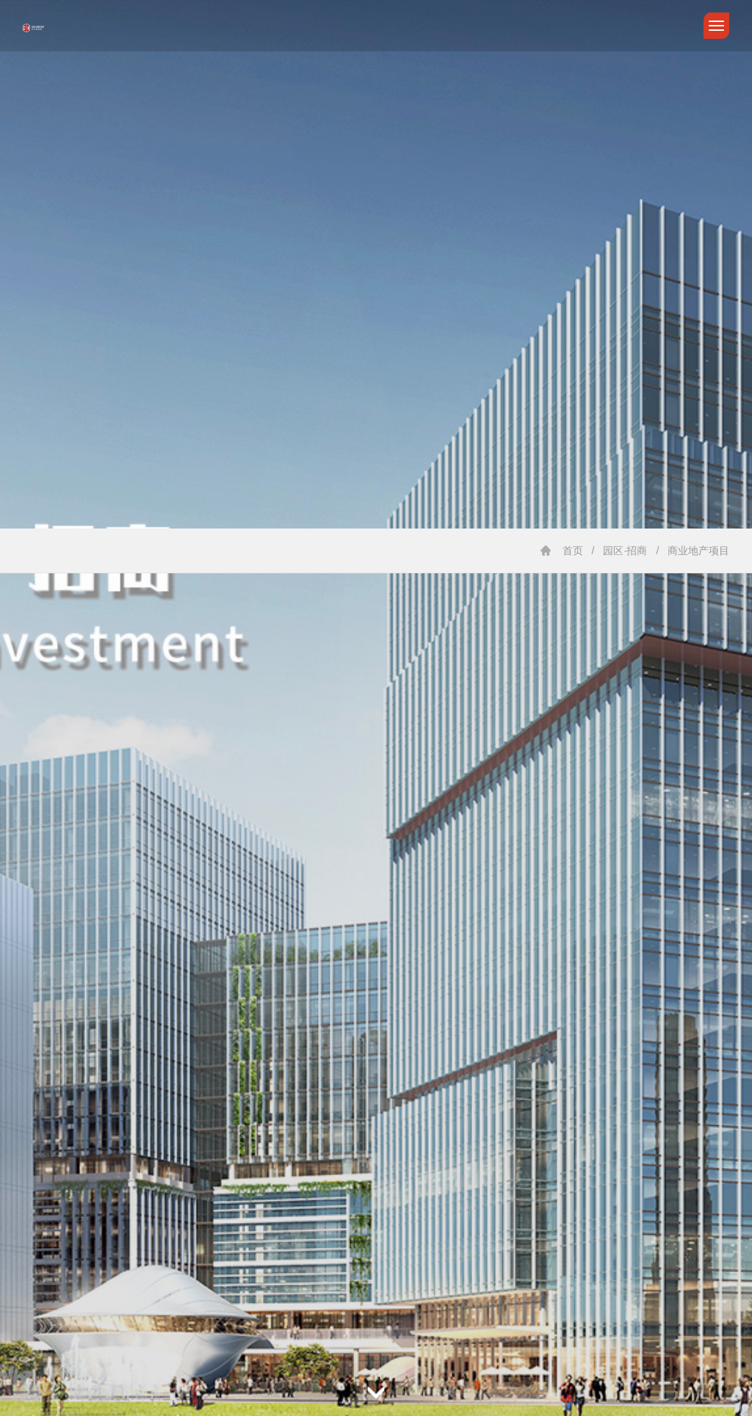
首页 (573, 550)
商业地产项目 (698, 550)
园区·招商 (625, 550)
